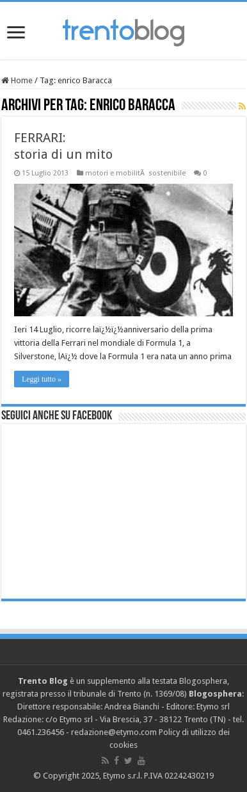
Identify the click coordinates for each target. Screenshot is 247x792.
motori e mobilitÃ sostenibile (135, 173)
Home (17, 80)
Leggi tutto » (41, 379)
